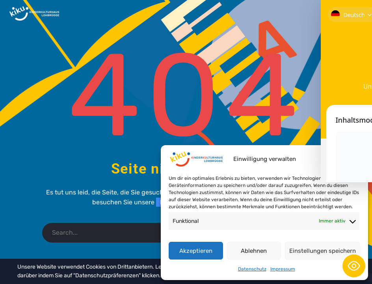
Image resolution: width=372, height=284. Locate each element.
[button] (356, 159)
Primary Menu (356, 14)
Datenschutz (252, 269)
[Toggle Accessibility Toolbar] (354, 266)
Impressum (282, 269)
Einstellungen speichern (322, 250)
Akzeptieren (195, 250)
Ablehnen (254, 250)
